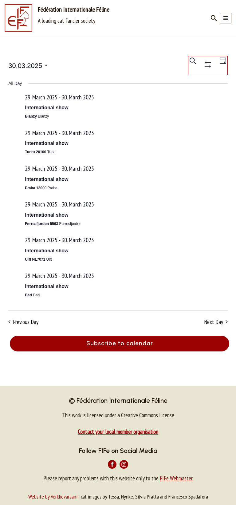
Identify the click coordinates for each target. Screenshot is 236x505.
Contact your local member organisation (118, 431)
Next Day (216, 322)
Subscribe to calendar (119, 343)
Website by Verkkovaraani (52, 496)
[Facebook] (112, 464)
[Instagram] (124, 464)
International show (46, 107)
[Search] (214, 18)
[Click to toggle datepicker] (27, 66)
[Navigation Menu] (225, 18)
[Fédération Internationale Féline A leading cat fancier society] (57, 18)
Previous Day (23, 322)
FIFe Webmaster (176, 478)
